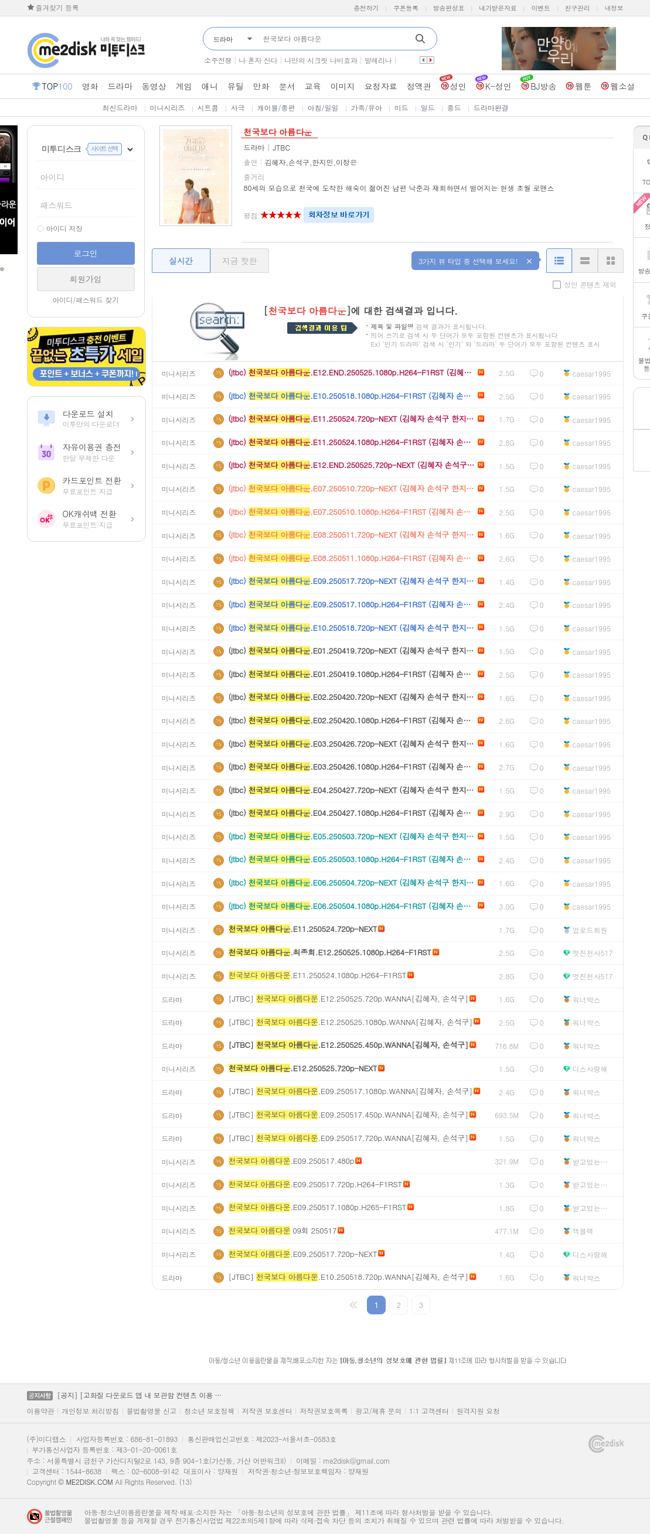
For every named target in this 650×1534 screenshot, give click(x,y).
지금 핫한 (239, 261)
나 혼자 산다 (258, 60)
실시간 (181, 261)
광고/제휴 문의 (378, 1411)
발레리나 (378, 60)
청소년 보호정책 (209, 1411)
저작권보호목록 (324, 1411)
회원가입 (86, 279)
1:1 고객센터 (429, 1411)
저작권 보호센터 (267, 1411)
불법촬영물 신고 (152, 1411)
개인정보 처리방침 (90, 1411)
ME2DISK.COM (89, 1482)
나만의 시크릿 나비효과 (320, 60)
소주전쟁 (218, 60)
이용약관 (41, 1411)
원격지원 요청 (478, 1411)
